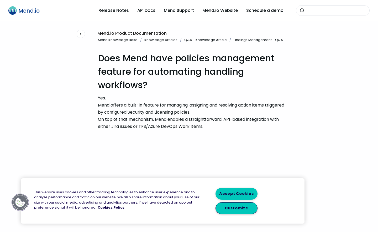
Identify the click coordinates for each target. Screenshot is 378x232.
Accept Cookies (236, 193)
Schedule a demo (265, 10)
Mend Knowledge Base (118, 39)
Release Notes (113, 10)
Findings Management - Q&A (258, 39)
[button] (20, 202)
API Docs (146, 10)
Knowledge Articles (160, 39)
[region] (162, 201)
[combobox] (332, 11)
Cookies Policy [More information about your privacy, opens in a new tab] (111, 207)
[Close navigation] (81, 34)
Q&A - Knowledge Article (205, 39)
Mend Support (179, 10)
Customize (236, 208)
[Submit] (302, 10)
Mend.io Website (220, 10)
